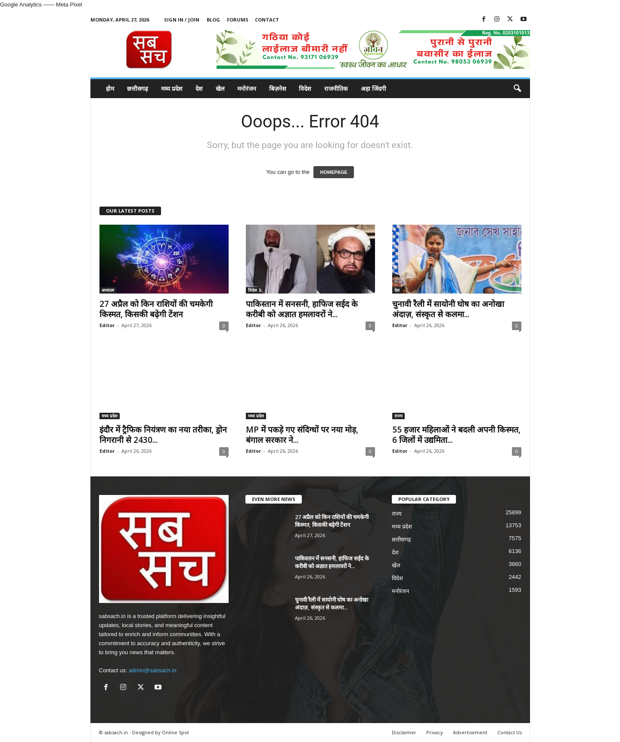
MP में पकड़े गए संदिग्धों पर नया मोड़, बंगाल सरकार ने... (302, 434)
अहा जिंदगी (373, 88)
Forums (237, 19)
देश (199, 88)
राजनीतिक (336, 88)
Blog (213, 19)
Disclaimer (404, 732)
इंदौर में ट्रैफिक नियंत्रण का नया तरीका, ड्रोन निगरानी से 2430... (163, 434)
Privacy (434, 732)
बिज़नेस (277, 88)
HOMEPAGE (333, 172)
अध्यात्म (108, 290)
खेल (220, 88)
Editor (107, 325)
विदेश (305, 88)
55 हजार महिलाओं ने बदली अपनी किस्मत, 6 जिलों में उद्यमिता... (456, 434)
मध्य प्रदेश (172, 88)
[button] (517, 88)
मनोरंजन (246, 88)
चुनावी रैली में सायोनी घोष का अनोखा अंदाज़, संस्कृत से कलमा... (448, 309)
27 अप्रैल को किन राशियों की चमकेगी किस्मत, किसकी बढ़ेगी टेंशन (156, 309)
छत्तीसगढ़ (137, 88)
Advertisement (470, 732)
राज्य (398, 416)
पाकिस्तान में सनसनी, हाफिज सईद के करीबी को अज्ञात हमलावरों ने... (302, 309)
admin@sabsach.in (153, 670)
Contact (267, 19)
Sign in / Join (181, 19)
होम (110, 88)
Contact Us (509, 732)
